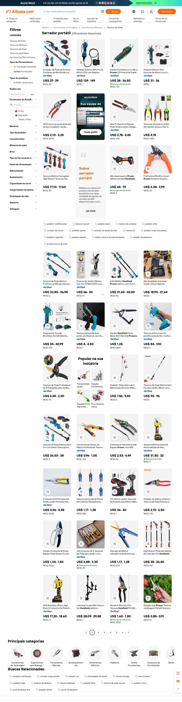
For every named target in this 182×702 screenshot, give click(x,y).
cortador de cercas (53, 230)
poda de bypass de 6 (20, 690)
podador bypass (77, 230)
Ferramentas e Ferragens (65, 27)
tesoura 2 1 (129, 230)
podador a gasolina (53, 237)
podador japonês (77, 237)
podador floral (87, 683)
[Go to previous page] (86, 632)
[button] (102, 11)
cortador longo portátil (48, 676)
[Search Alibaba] (70, 11)
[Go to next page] (128, 632)
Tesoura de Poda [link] (114, 27)
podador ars (72, 676)
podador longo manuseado (154, 230)
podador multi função (20, 676)
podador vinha (149, 224)
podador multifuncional (55, 224)
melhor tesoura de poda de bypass (108, 237)
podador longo (17, 683)
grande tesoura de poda (55, 244)
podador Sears (102, 224)
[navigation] (23, 330)
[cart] (143, 12)
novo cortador (142, 676)
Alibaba (45, 27)
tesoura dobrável (66, 683)
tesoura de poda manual (113, 683)
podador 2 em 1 (139, 683)
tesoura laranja (121, 676)
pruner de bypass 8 (67, 690)
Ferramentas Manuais (92, 27)
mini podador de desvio (95, 676)
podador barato (44, 690)
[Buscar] (113, 11)
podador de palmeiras (141, 237)
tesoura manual (80, 224)
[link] (178, 673)
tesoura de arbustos (126, 224)
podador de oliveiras (41, 683)
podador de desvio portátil (104, 230)
